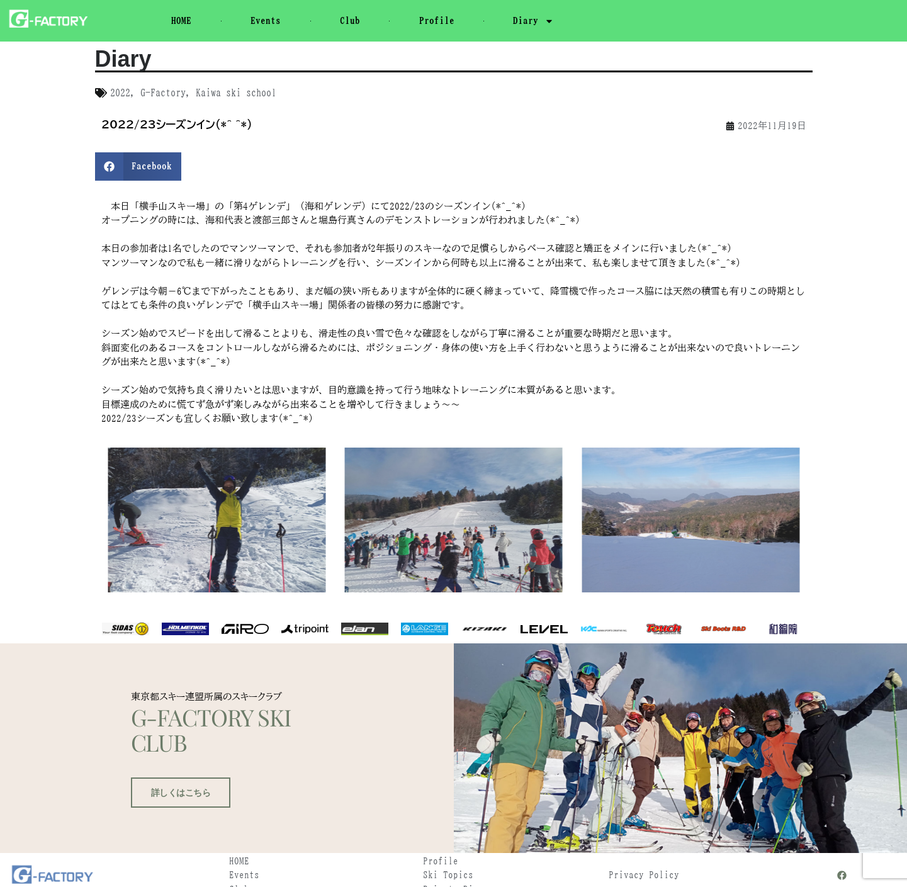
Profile (436, 20)
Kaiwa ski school (236, 93)
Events (266, 20)
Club (350, 20)
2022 (120, 93)
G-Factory (163, 93)
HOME (181, 20)
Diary (533, 21)
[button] (138, 166)
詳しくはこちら (177, 866)
